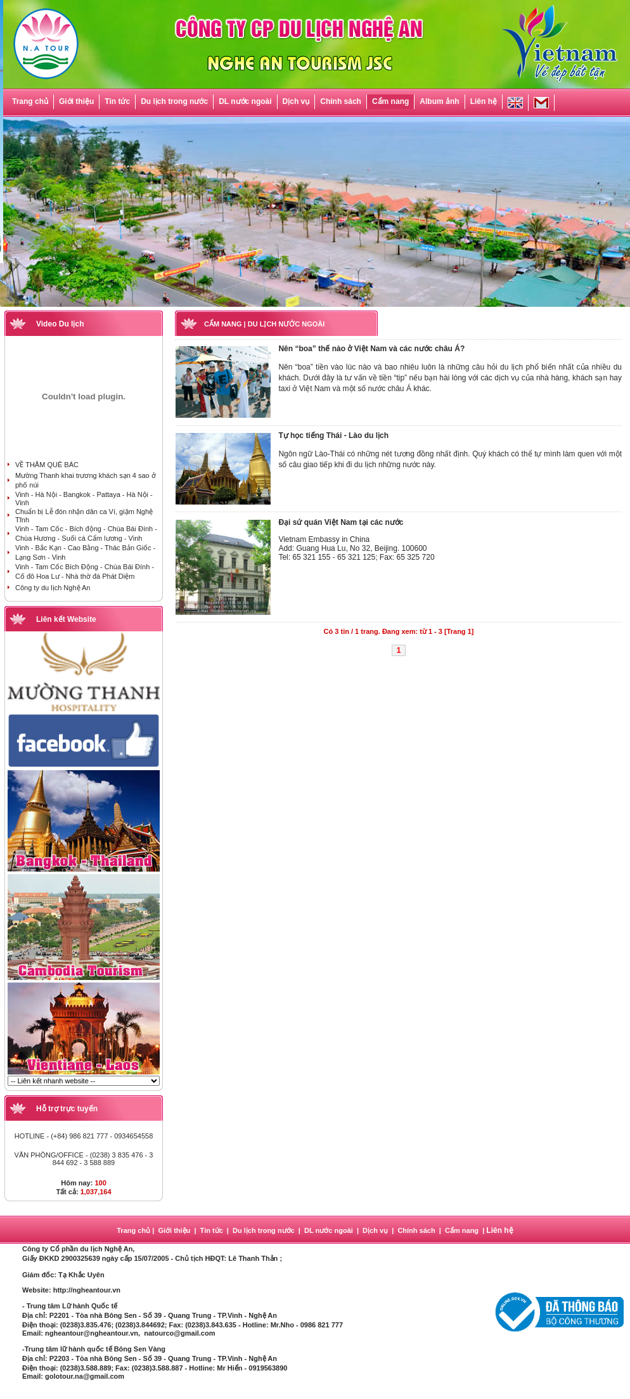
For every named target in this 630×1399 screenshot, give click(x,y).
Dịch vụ (296, 101)
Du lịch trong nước (174, 101)
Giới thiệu (76, 101)
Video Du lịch (60, 323)
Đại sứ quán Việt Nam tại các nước (340, 522)
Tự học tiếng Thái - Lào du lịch (333, 435)
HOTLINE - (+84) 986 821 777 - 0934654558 (84, 1136)
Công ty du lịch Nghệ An (52, 587)
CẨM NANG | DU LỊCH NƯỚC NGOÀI (264, 324)
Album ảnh (439, 101)
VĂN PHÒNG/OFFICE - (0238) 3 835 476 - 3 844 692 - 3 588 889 (84, 1158)
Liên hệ (483, 101)
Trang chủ (30, 101)
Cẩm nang (390, 101)
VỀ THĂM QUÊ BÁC (47, 464)
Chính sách (340, 101)
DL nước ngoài (245, 101)
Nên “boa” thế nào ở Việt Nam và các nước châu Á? (371, 348)
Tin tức (117, 101)
